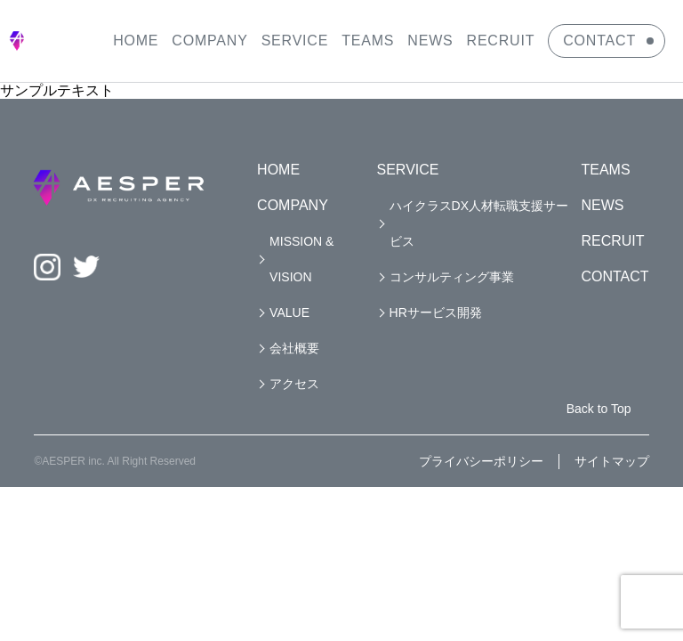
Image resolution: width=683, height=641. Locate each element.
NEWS (430, 40)
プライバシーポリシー (481, 461)
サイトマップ (612, 461)
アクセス (294, 384)
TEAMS (368, 40)
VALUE (289, 312)
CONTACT (599, 40)
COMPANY (209, 40)
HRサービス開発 (436, 312)
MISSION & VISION (301, 259)
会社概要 (294, 348)
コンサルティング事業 (452, 277)
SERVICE (295, 40)
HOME (135, 40)
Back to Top (598, 409)
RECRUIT (501, 40)
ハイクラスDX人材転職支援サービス (479, 223)
